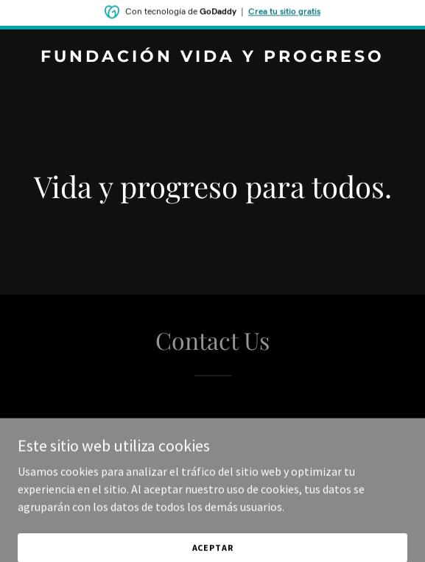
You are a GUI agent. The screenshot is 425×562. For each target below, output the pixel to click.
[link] (212, 57)
